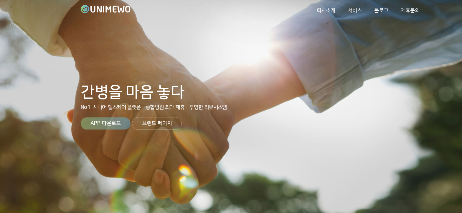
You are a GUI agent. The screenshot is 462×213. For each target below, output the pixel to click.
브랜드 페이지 (157, 123)
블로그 (381, 11)
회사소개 (325, 11)
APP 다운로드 (105, 123)
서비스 (355, 11)
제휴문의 (410, 11)
